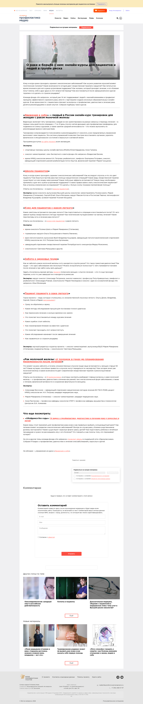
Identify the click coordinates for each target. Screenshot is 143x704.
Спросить (38, 10)
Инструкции (82, 18)
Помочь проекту (83, 677)
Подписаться (86, 27)
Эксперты (59, 10)
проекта (56, 272)
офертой (51, 537)
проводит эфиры (75, 439)
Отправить (71, 554)
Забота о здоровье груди (41, 259)
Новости (58, 18)
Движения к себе (36, 115)
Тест (30, 10)
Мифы (91, 18)
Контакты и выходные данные (63, 677)
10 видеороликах (54, 377)
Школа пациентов (36, 171)
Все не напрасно (21, 10)
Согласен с (47, 537)
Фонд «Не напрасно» (115, 10)
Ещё (71, 615)
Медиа (51, 10)
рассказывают (49, 300)
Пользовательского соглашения (100, 475)
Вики (45, 10)
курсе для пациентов (55, 221)
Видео (65, 18)
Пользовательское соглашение (113, 701)
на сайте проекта (48, 141)
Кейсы (73, 18)
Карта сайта (96, 677)
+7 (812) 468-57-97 (117, 687)
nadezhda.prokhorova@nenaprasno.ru (111, 685)
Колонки (99, 18)
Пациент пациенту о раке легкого (46, 293)
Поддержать (100, 10)
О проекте (46, 677)
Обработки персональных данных (100, 478)
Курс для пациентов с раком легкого (49, 208)
